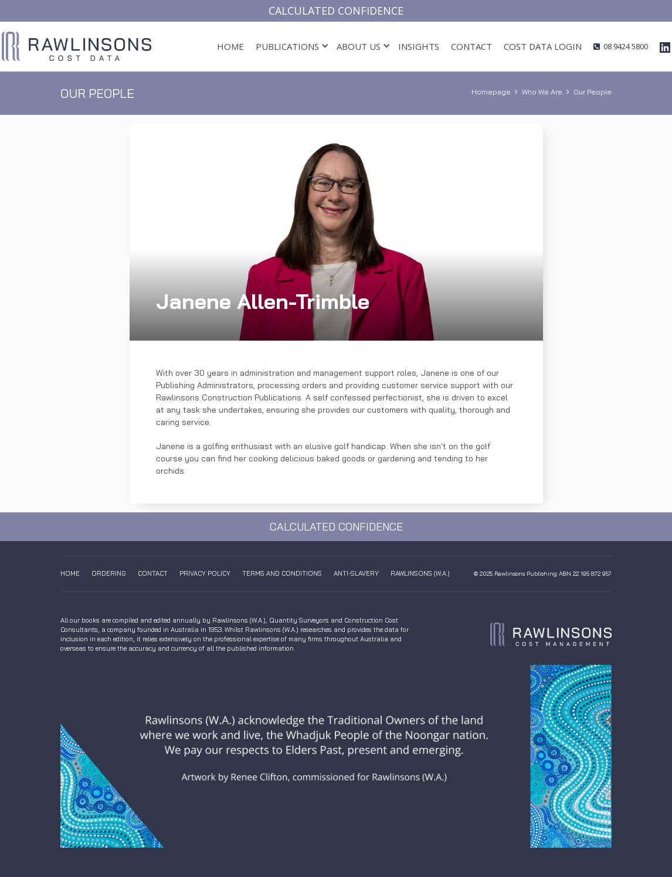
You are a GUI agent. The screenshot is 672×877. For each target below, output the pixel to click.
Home (230, 46)
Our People (592, 91)
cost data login (543, 46)
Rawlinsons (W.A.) (420, 573)
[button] (287, 47)
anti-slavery (356, 573)
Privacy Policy (204, 573)
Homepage (491, 91)
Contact (471, 46)
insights (418, 46)
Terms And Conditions (282, 573)
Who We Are (542, 91)
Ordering (108, 573)
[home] (76, 46)
